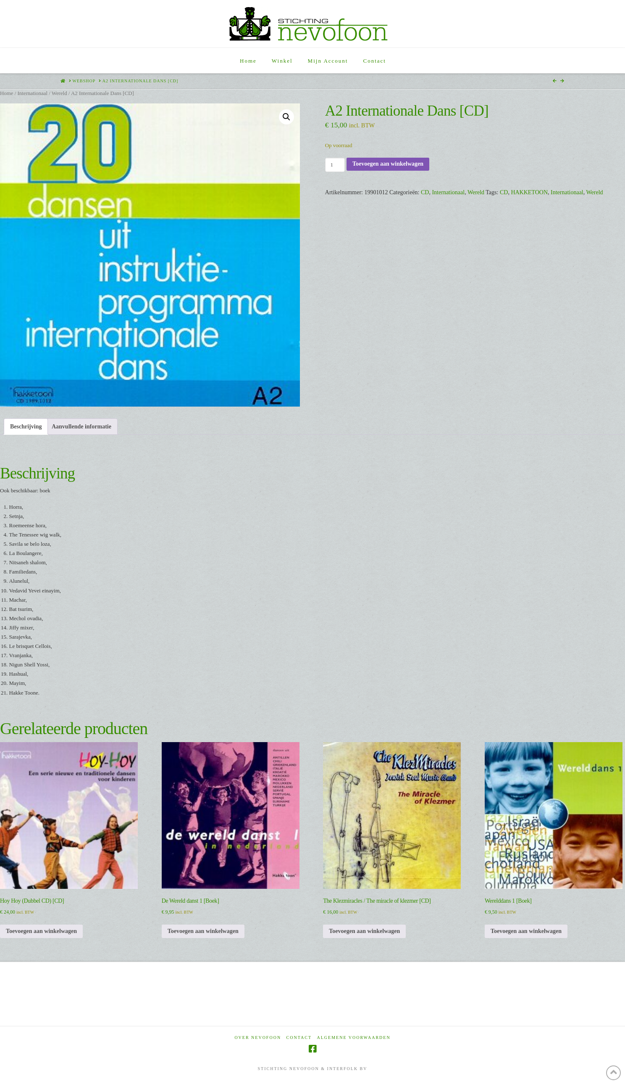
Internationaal (32, 93)
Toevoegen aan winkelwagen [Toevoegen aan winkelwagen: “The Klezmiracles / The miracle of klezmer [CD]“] (364, 931)
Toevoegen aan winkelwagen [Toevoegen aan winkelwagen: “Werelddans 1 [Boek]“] (526, 931)
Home (6, 93)
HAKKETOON (529, 192)
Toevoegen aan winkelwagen (387, 164)
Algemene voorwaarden (354, 1037)
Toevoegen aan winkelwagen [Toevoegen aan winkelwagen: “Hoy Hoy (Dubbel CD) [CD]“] (41, 931)
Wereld (59, 93)
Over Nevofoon (257, 1037)
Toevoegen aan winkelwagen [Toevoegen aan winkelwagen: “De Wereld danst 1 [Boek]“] (203, 931)
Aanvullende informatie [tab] (81, 426)
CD (425, 192)
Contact (299, 1037)
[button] (286, 116)
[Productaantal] (335, 165)
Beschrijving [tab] (26, 426)
